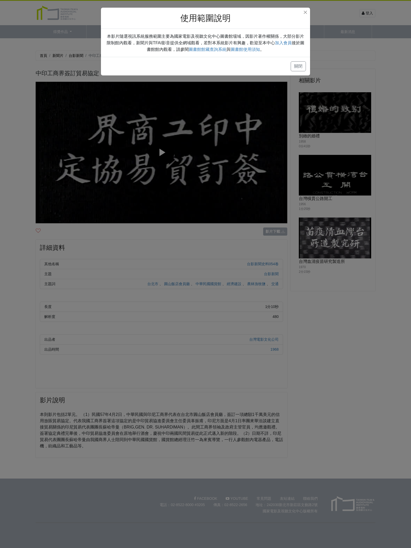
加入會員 (283, 43)
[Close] (305, 12)
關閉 (298, 66)
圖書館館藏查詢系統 (207, 49)
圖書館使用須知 (245, 49)
